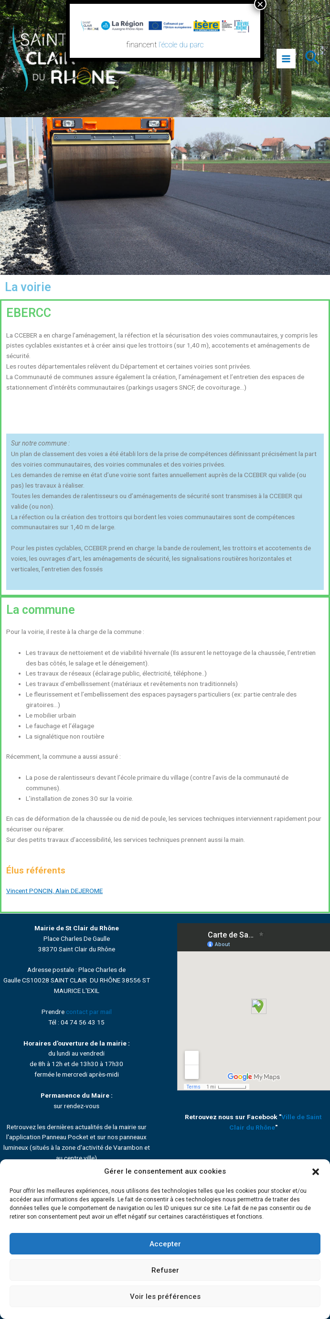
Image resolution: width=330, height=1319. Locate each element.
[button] (315, 1172)
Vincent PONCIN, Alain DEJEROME (54, 890)
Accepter (165, 1244)
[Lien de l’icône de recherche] (312, 58)
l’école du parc (181, 44)
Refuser (165, 1270)
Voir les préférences (165, 1296)
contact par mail (89, 1011)
